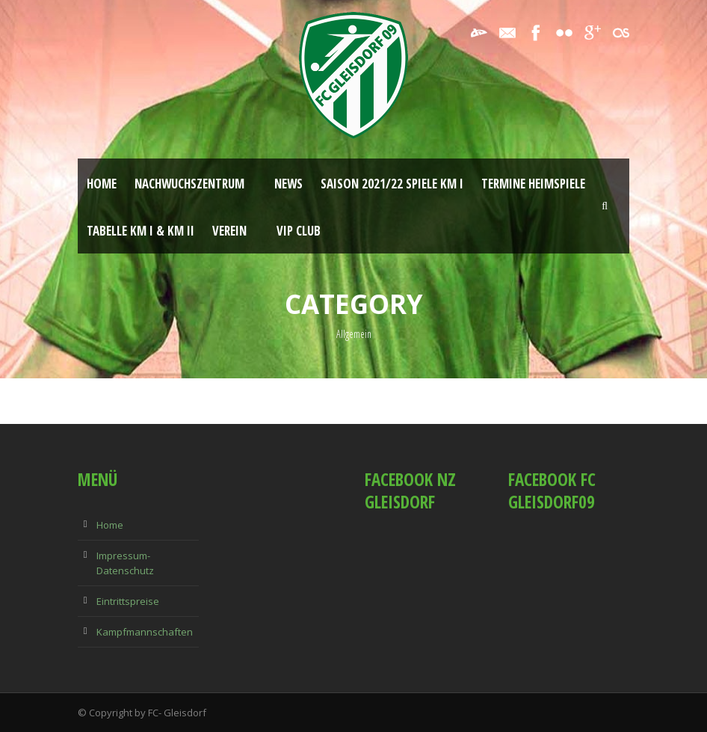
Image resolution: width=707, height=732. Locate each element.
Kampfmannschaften (144, 632)
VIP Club (299, 230)
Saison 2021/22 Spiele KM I (392, 183)
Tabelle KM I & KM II (140, 230)
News (288, 183)
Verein (229, 230)
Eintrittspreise (127, 601)
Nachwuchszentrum (189, 183)
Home (102, 183)
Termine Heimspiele (533, 183)
